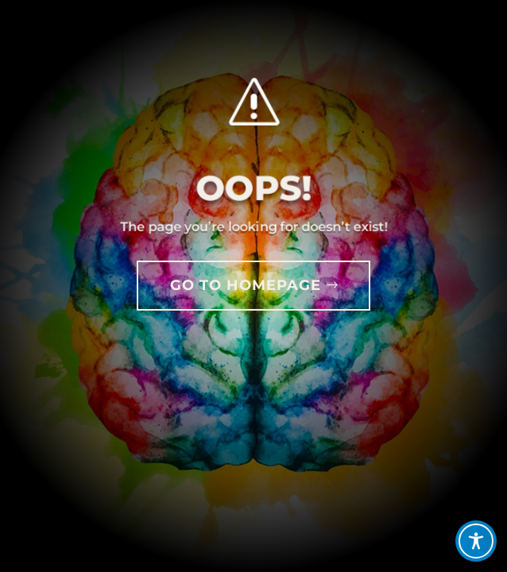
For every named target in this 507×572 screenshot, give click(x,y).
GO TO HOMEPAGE (245, 285)
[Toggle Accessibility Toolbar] (476, 541)
